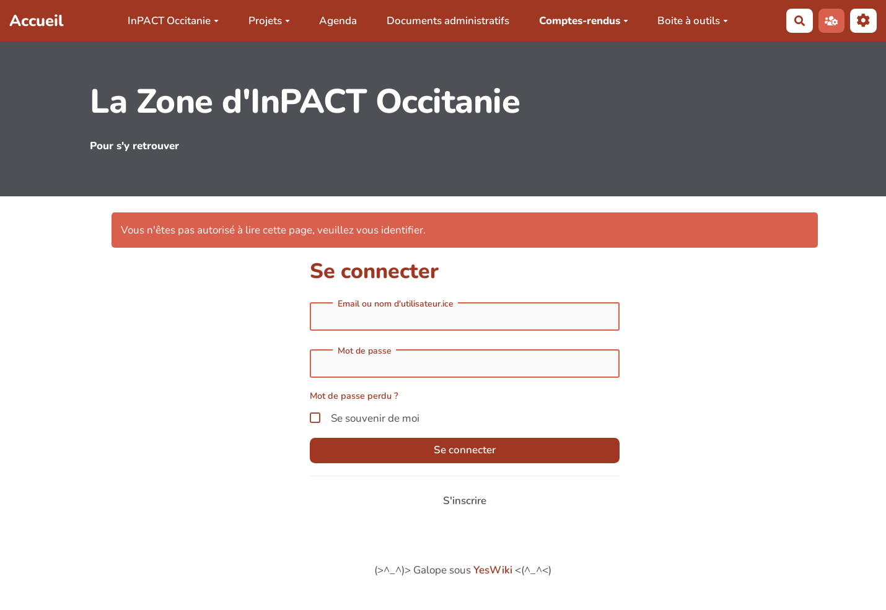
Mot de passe (365, 351)
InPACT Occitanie (173, 21)
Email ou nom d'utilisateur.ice (396, 304)
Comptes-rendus (583, 21)
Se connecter (465, 450)
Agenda (338, 21)
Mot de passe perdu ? (354, 396)
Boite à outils (692, 21)
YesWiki (492, 570)
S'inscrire (464, 501)
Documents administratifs (448, 21)
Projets (269, 21)
